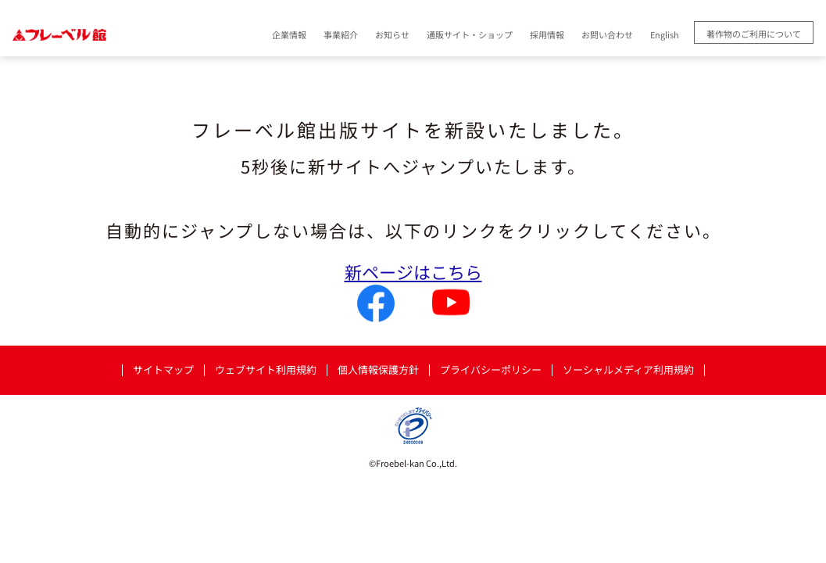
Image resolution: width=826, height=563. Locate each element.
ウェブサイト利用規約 (265, 370)
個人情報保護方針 (378, 370)
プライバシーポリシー (491, 370)
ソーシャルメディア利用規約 (628, 370)
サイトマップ (163, 370)
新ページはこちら (413, 271)
